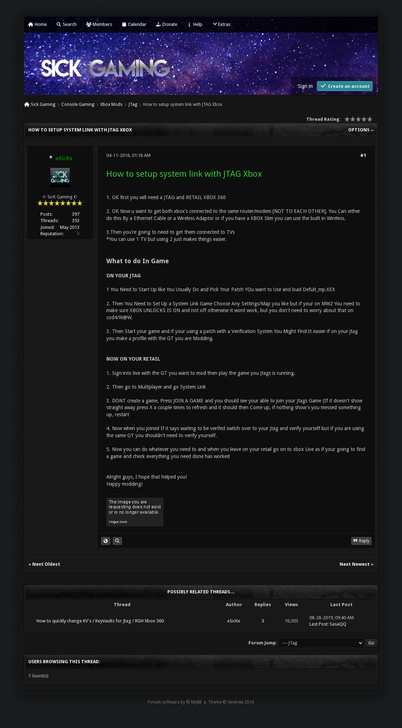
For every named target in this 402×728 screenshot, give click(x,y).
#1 (363, 155)
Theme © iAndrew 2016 (231, 702)
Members (99, 24)
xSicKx (233, 620)
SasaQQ (338, 624)
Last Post (318, 624)
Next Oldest (46, 564)
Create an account (345, 86)
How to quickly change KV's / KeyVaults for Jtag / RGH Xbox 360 (100, 620)
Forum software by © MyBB (175, 702)
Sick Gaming (43, 104)
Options (361, 129)
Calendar (134, 24)
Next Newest (355, 564)
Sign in (305, 86)
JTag (133, 104)
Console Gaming (77, 104)
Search (66, 24)
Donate (166, 24)
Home (37, 24)
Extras (221, 24)
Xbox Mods (111, 104)
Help (194, 24)
